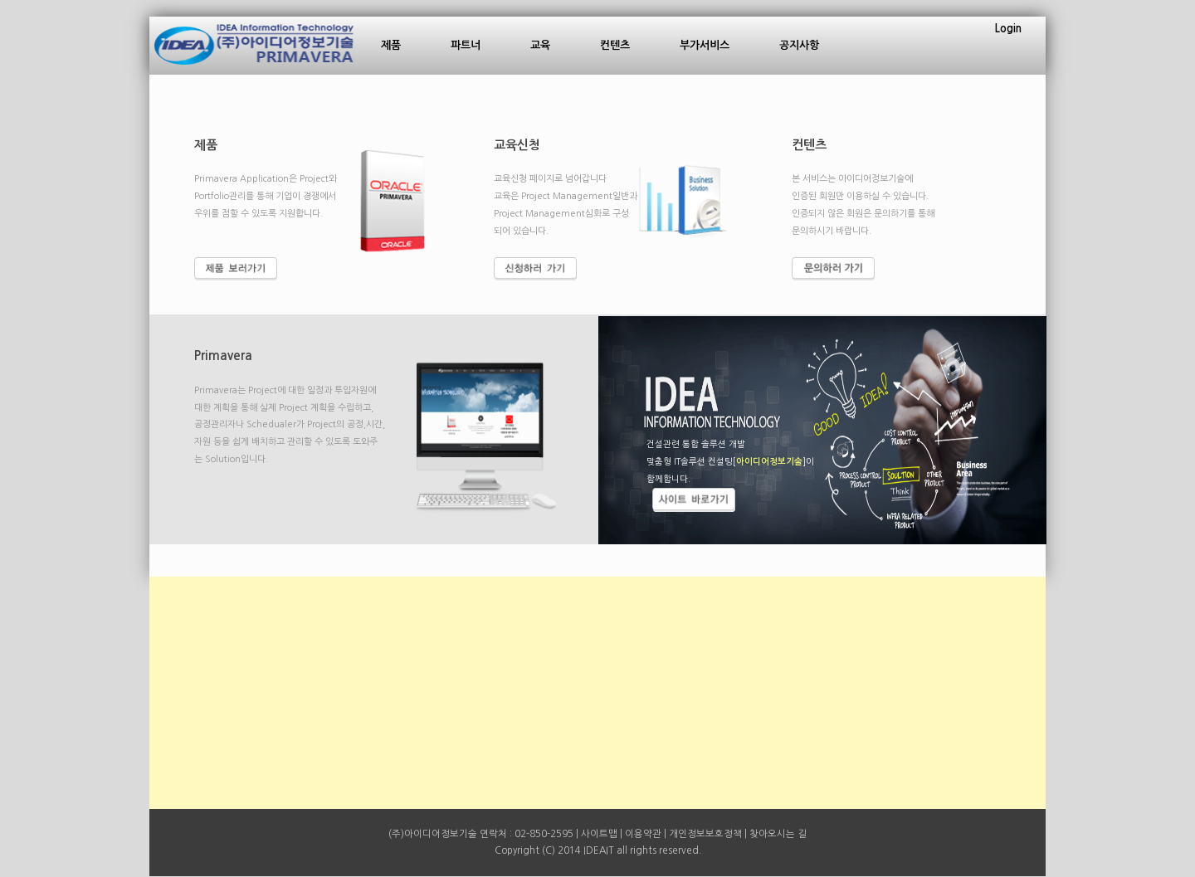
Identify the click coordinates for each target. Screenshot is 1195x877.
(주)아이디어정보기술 (432, 834)
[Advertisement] (597, 693)
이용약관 (643, 834)
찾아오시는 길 (778, 834)
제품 (391, 45)
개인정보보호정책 (705, 834)
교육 (540, 45)
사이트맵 (599, 834)
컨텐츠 (615, 45)
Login (1008, 28)
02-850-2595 (544, 834)
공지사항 (799, 45)
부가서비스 (704, 45)
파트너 (465, 45)
